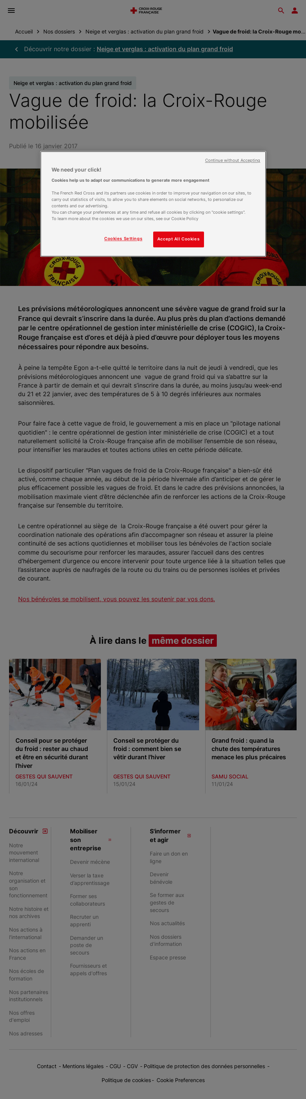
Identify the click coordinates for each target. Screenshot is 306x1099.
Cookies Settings (123, 239)
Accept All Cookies (178, 239)
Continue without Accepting (232, 160)
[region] (153, 204)
